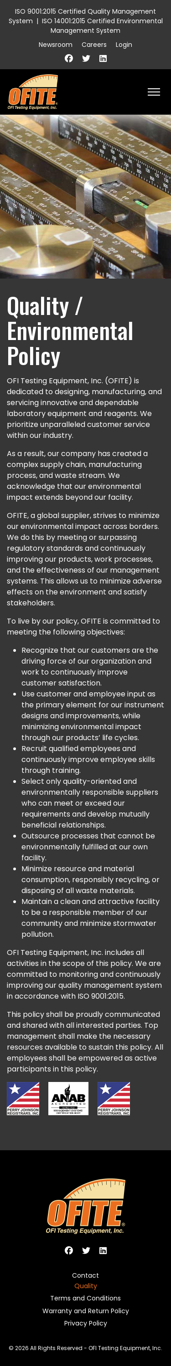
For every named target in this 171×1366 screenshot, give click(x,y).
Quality (85, 1285)
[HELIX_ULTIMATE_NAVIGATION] (154, 92)
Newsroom (56, 44)
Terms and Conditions (85, 1298)
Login (124, 44)
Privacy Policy (85, 1323)
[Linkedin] (103, 58)
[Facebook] (69, 58)
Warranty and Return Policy (85, 1310)
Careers (94, 44)
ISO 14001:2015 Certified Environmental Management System (102, 25)
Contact (85, 1275)
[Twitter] (86, 58)
